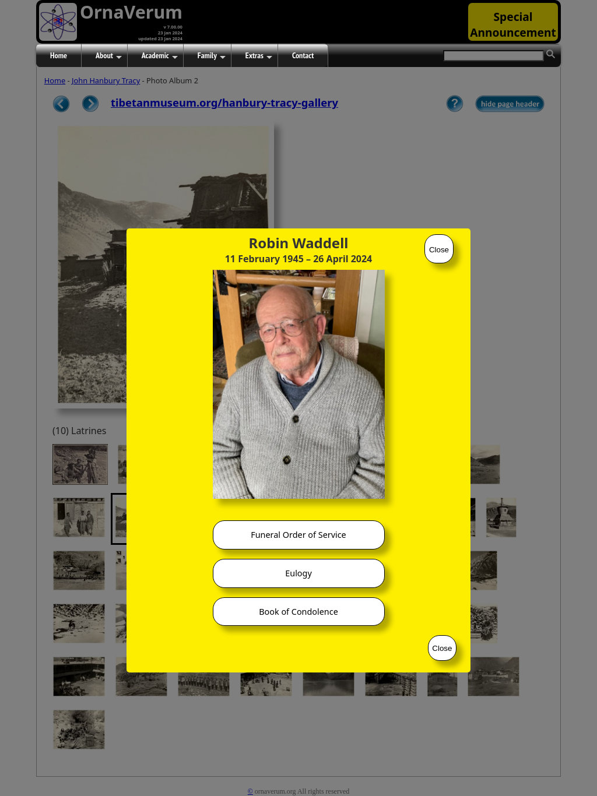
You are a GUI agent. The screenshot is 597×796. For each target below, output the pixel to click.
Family (212, 56)
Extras (258, 56)
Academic (160, 56)
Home (58, 55)
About (109, 56)
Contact (303, 55)
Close (439, 249)
